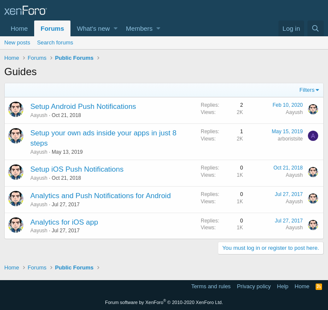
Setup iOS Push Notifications (76, 169)
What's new (93, 28)
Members (139, 28)
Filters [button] (306, 90)
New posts (17, 42)
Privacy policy (254, 286)
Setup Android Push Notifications (83, 106)
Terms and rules (211, 286)
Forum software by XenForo (164, 302)
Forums (52, 28)
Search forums (55, 42)
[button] (115, 28)
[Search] (316, 28)
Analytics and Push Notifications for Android (100, 196)
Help (283, 286)
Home (19, 28)
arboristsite (290, 139)
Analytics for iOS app (64, 222)
